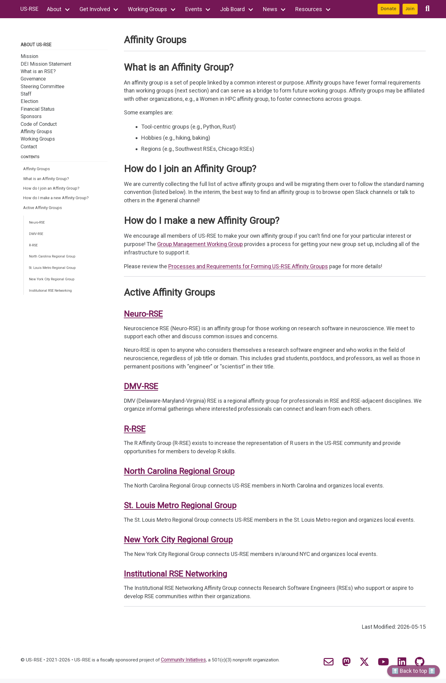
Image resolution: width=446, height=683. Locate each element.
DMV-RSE (36, 237)
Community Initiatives (186, 664)
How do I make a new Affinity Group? (56, 199)
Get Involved (95, 9)
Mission (29, 56)
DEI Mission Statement (46, 64)
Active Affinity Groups (42, 209)
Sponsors (31, 116)
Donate (388, 8)
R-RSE (34, 249)
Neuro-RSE (38, 225)
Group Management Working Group (200, 246)
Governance (33, 79)
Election (29, 101)
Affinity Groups (36, 131)
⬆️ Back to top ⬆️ (413, 671)
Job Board (233, 9)
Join (410, 8)
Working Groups (148, 9)
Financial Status (38, 109)
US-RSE (30, 9)
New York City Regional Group (53, 284)
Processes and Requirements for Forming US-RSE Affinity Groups (248, 268)
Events (194, 9)
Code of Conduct (39, 124)
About (54, 9)
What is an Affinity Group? (46, 179)
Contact (29, 147)
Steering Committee (42, 86)
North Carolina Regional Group (54, 261)
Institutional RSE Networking (52, 296)
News (270, 9)
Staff (26, 94)
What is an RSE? (38, 71)
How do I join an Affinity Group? (51, 189)
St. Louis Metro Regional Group (55, 272)
